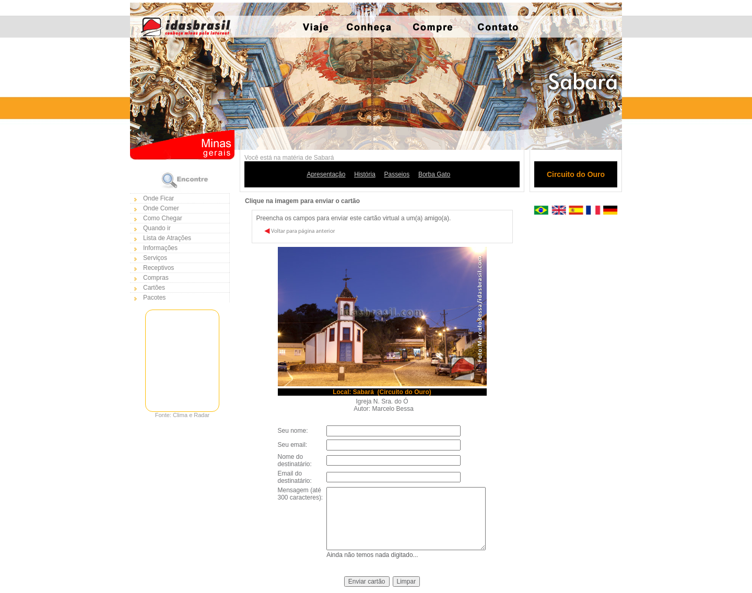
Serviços (155, 258)
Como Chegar (162, 218)
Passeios (397, 174)
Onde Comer (161, 208)
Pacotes (154, 297)
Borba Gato (434, 174)
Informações (160, 248)
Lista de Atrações (167, 238)
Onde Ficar (158, 198)
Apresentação (326, 174)
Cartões (154, 287)
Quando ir (157, 228)
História (364, 174)
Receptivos (158, 267)
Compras (156, 277)
